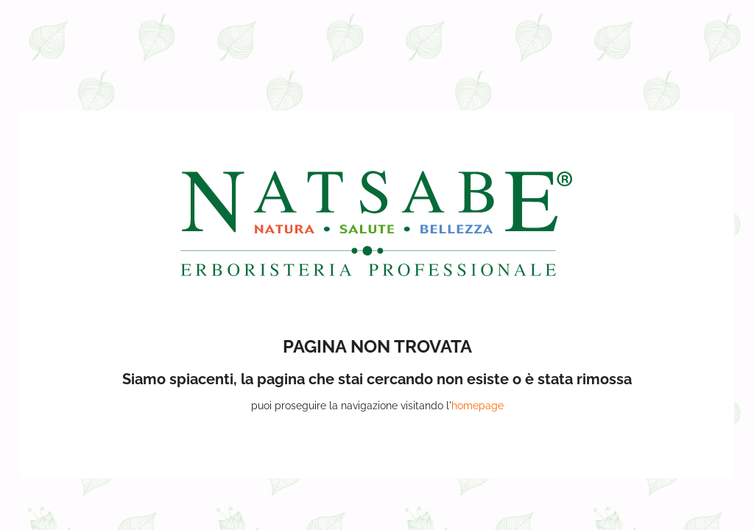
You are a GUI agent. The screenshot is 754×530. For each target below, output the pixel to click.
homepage (477, 405)
